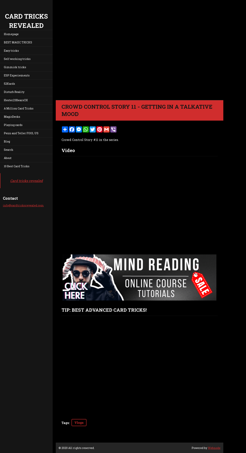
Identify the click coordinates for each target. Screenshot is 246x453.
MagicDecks (12, 116)
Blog (7, 141)
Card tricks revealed (26, 180)
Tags (65, 423)
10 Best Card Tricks (16, 166)
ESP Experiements (17, 75)
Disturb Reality (14, 92)
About (8, 158)
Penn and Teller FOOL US (21, 133)
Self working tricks (17, 59)
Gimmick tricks (15, 67)
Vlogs (79, 423)
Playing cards (13, 125)
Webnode (214, 448)
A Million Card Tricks (18, 108)
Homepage (11, 34)
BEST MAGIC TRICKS (18, 42)
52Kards (9, 83)
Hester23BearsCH (16, 100)
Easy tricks (11, 50)
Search (8, 150)
